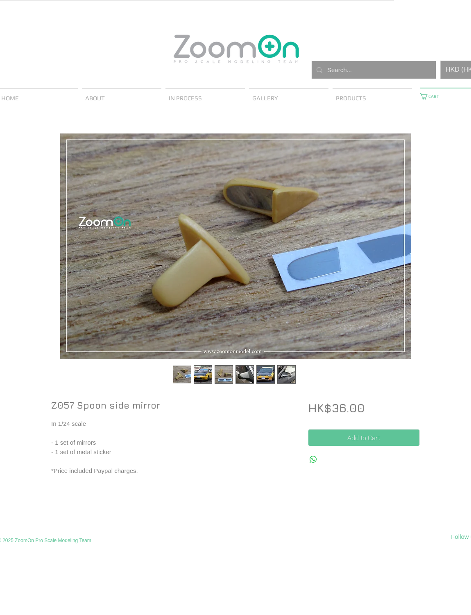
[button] (432, 96)
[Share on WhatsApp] (313, 459)
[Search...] (373, 70)
